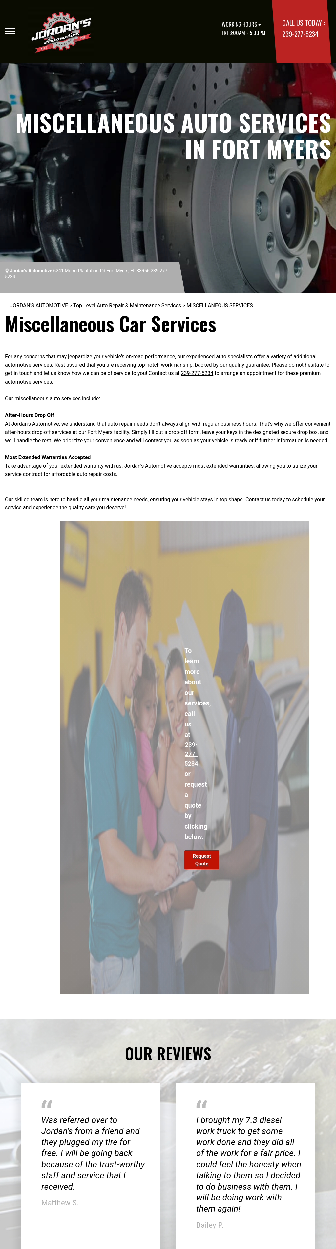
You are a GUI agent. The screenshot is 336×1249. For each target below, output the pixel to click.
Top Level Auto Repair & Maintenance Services (127, 305)
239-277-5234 (300, 34)
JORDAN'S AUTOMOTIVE (39, 305)
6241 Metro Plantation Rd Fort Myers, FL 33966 (101, 270)
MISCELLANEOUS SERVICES (219, 305)
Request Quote (202, 860)
